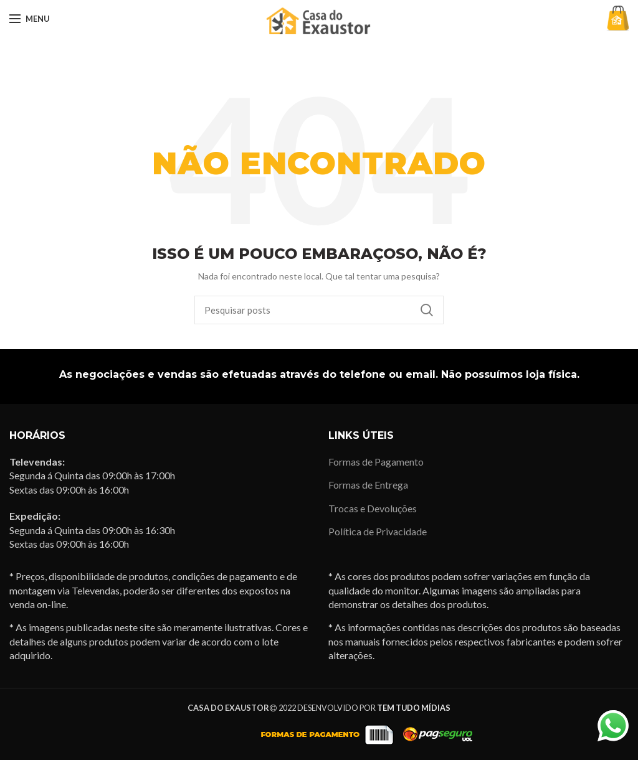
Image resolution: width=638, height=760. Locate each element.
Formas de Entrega (368, 484)
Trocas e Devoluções (372, 508)
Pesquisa (426, 310)
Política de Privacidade (377, 531)
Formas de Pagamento (376, 461)
